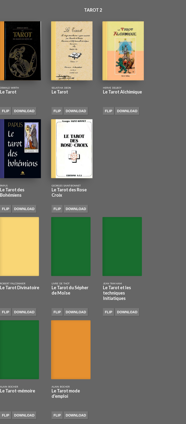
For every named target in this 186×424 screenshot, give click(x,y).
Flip (5, 111)
